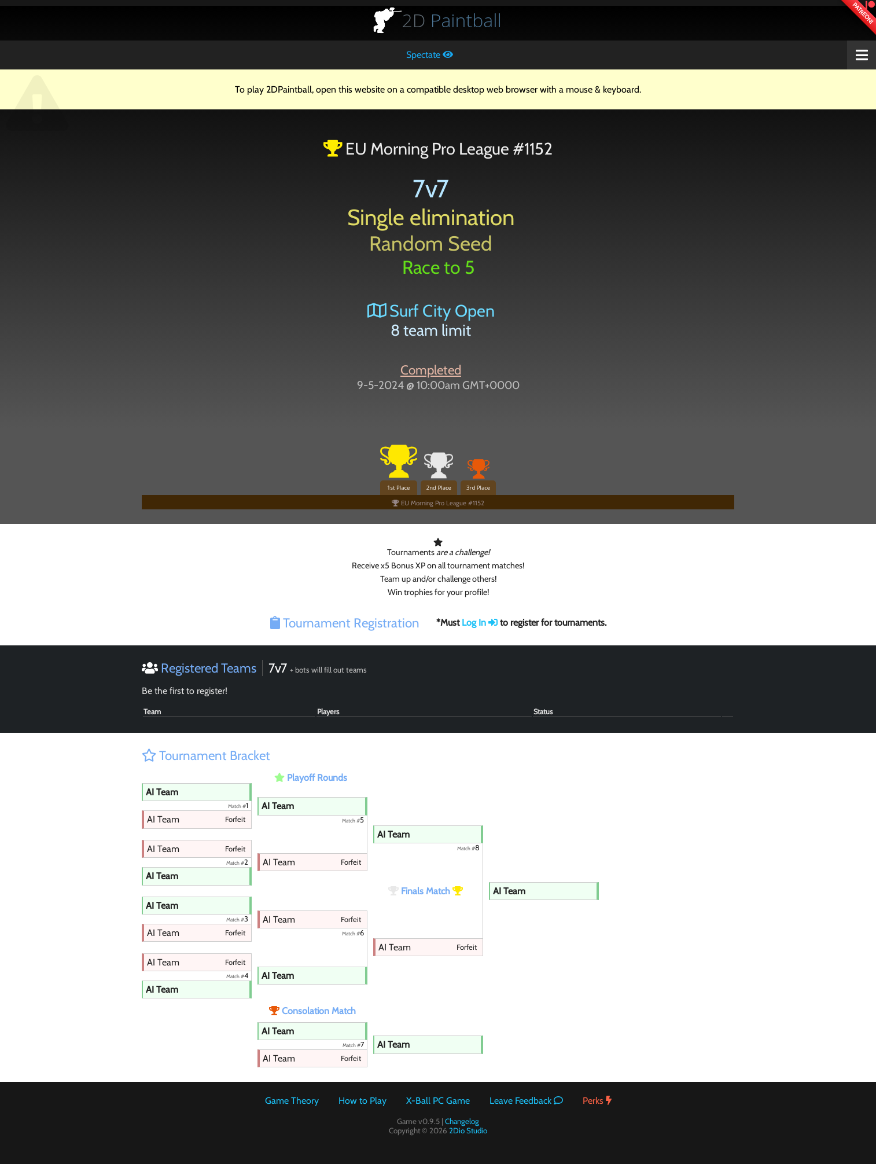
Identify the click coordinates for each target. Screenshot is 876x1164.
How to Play (362, 1100)
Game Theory (292, 1100)
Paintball (452, 20)
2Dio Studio (468, 1130)
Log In (480, 622)
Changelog (462, 1121)
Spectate (429, 54)
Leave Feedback (526, 1100)
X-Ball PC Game (438, 1100)
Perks (597, 1100)
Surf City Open (431, 310)
